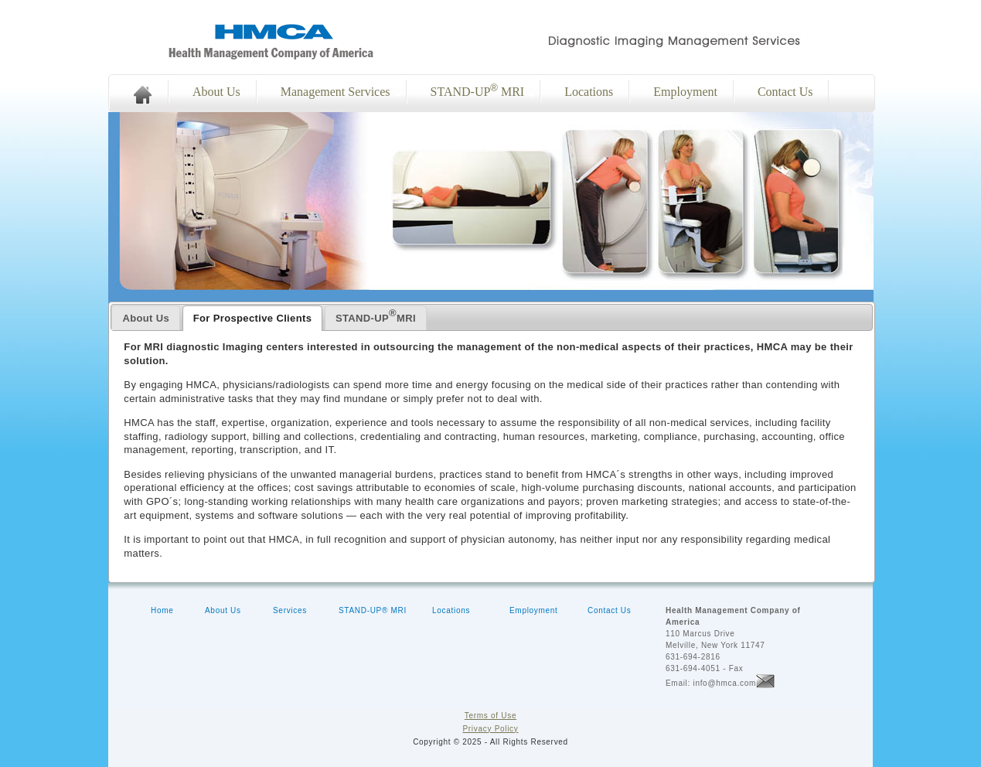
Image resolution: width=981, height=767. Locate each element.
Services (290, 610)
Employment (685, 91)
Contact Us (785, 91)
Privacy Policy (490, 728)
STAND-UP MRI (478, 90)
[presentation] (145, 318)
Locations (588, 91)
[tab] (145, 317)
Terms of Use (490, 715)
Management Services (335, 91)
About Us (216, 91)
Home (162, 610)
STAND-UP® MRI (373, 610)
